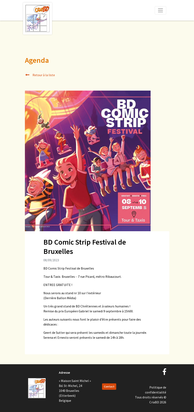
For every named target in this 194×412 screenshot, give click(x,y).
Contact (109, 386)
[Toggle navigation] (160, 10)
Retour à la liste (40, 75)
